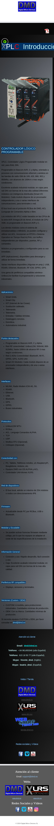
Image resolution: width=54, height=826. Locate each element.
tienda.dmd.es (27, 730)
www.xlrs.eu (27, 714)
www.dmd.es (27, 700)
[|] (27, 6)
